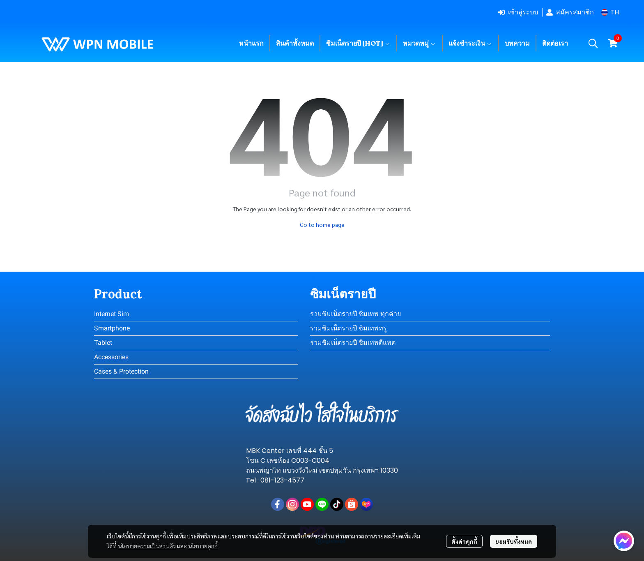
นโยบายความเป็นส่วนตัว (147, 545)
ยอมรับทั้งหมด (513, 541)
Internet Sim (111, 314)
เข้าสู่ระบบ (518, 12)
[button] (610, 12)
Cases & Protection (121, 371)
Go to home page (322, 224)
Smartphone (112, 328)
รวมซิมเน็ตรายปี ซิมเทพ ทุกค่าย (355, 314)
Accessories (111, 357)
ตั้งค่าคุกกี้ (464, 541)
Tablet (103, 342)
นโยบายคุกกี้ (203, 545)
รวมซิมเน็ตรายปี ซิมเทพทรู (348, 328)
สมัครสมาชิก (570, 12)
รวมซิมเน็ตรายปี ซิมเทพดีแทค (353, 342)
